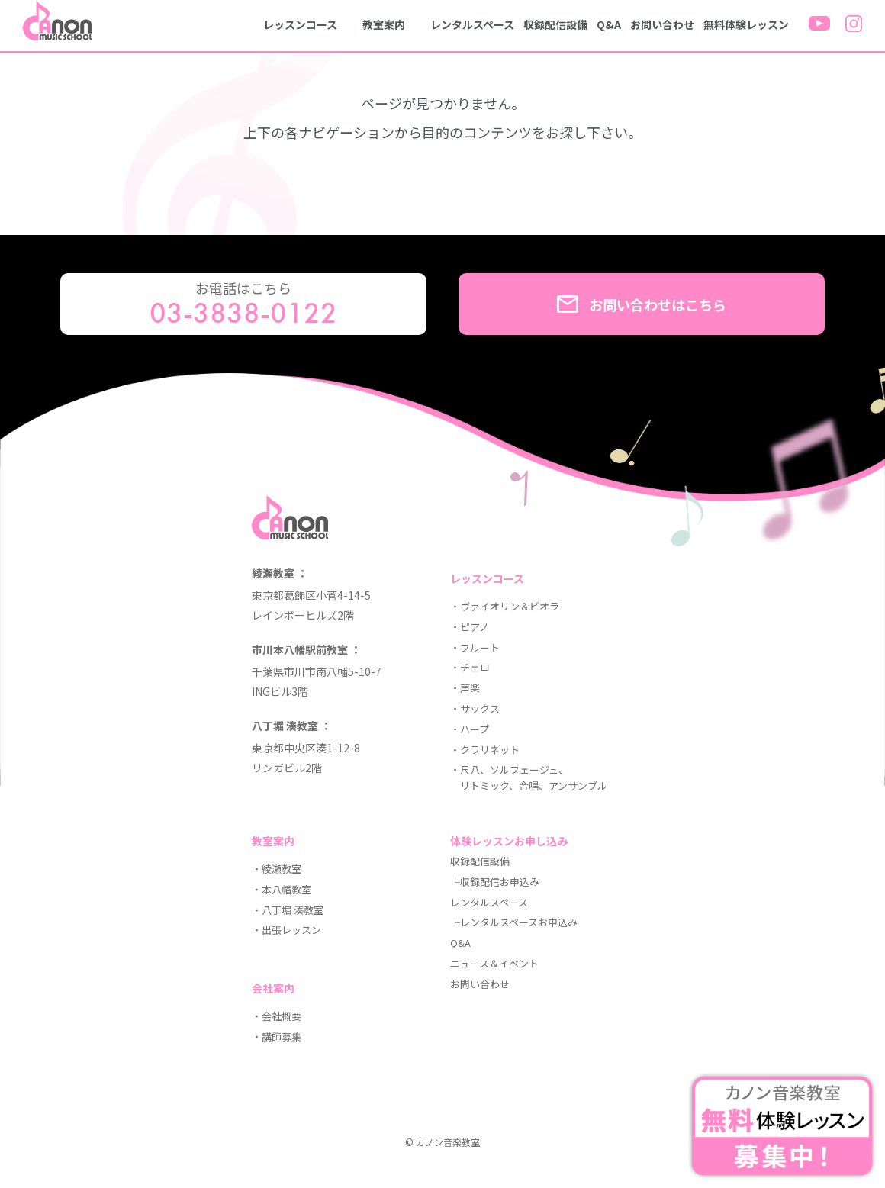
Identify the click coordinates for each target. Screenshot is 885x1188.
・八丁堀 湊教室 (287, 910)
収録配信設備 (555, 24)
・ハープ (469, 729)
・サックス (475, 708)
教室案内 (383, 24)
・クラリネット (485, 749)
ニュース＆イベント (494, 963)
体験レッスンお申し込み (509, 840)
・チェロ (470, 667)
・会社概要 (276, 1016)
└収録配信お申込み (494, 881)
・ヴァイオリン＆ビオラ (504, 606)
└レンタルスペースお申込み (514, 922)
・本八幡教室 (281, 889)
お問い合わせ (662, 24)
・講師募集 (276, 1036)
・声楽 (465, 688)
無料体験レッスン (746, 24)
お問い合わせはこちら (641, 304)
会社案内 (273, 988)
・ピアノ (469, 627)
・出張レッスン (286, 929)
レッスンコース (300, 24)
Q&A (609, 24)
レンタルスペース (472, 24)
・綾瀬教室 (276, 868)
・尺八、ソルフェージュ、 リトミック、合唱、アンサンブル (528, 777)
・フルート (475, 647)
